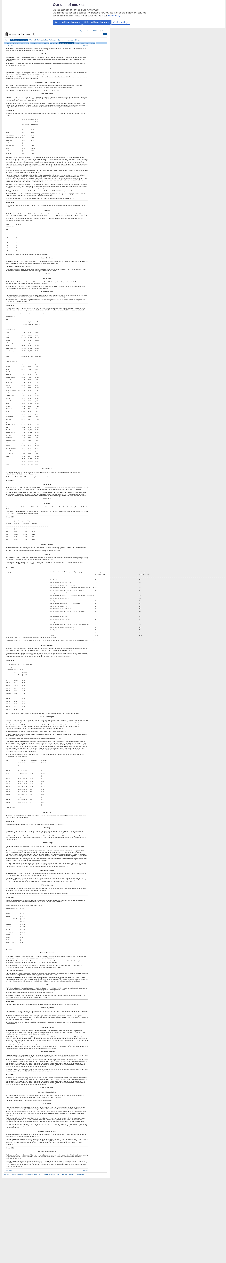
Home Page (85, 45)
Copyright (56, 1250)
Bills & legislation (43, 43)
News (87, 43)
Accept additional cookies (67, 22)
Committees (54, 43)
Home (7, 40)
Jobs (40, 1250)
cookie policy (114, 15)
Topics (93, 43)
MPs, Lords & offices (36, 40)
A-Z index (7, 1250)
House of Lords (24, 43)
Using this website (48, 1250)
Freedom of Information (31, 1250)
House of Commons (11, 43)
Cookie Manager (80, 1250)
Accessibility (78, 30)
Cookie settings (120, 22)
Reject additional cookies (96, 22)
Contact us (104, 30)
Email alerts (88, 30)
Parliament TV (79, 43)
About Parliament (50, 40)
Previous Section (10, 45)
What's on (33, 43)
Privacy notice (64, 1250)
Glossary (13, 1250)
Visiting (70, 40)
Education (78, 40)
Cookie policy (72, 1250)
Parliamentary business (19, 40)
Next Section (9, 1246)
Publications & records (66, 43)
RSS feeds (96, 30)
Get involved (62, 40)
